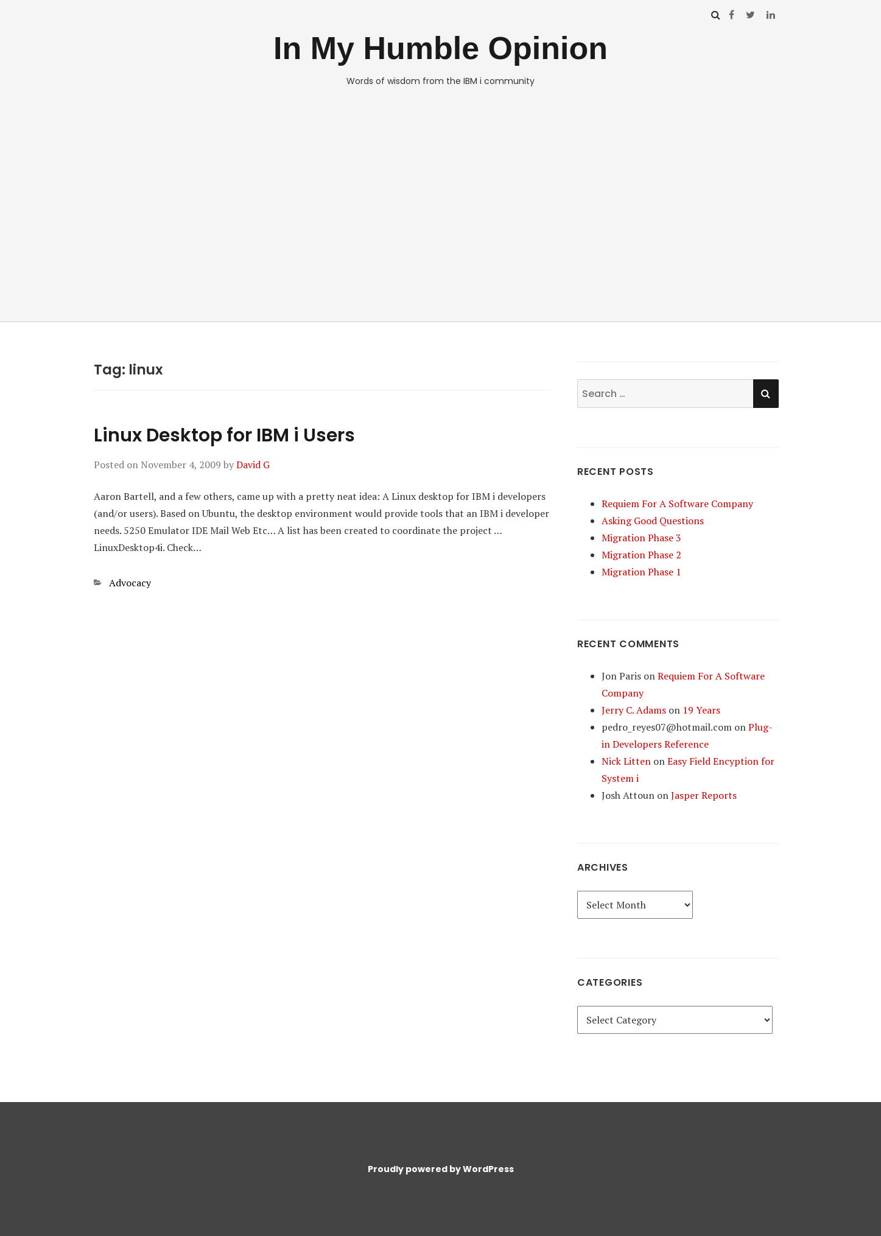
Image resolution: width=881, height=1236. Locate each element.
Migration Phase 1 (641, 571)
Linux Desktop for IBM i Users (224, 435)
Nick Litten (626, 761)
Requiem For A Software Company (677, 503)
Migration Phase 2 (641, 554)
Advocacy (130, 582)
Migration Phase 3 (641, 537)
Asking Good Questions (653, 520)
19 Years (701, 710)
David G (253, 464)
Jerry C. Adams (634, 710)
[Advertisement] (440, 210)
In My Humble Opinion (440, 48)
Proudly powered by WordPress (441, 1169)
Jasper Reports (704, 795)
